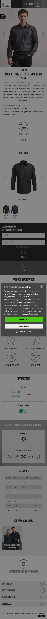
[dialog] (23, 309)
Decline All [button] (24, 326)
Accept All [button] (24, 320)
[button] (23, 332)
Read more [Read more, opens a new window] (33, 314)
